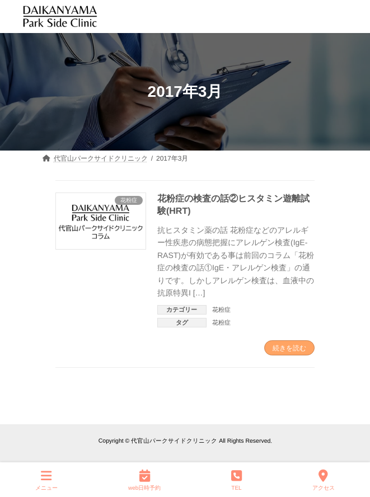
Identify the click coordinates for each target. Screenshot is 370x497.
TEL (236, 479)
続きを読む (289, 348)
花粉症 (221, 309)
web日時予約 (144, 479)
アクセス (323, 479)
